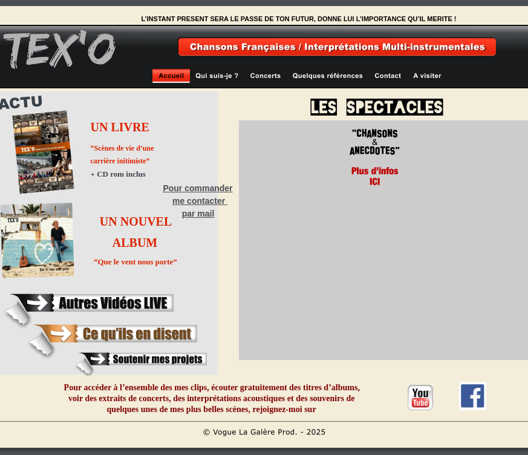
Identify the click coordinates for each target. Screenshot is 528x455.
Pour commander (197, 188)
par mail (198, 213)
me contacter (199, 201)
